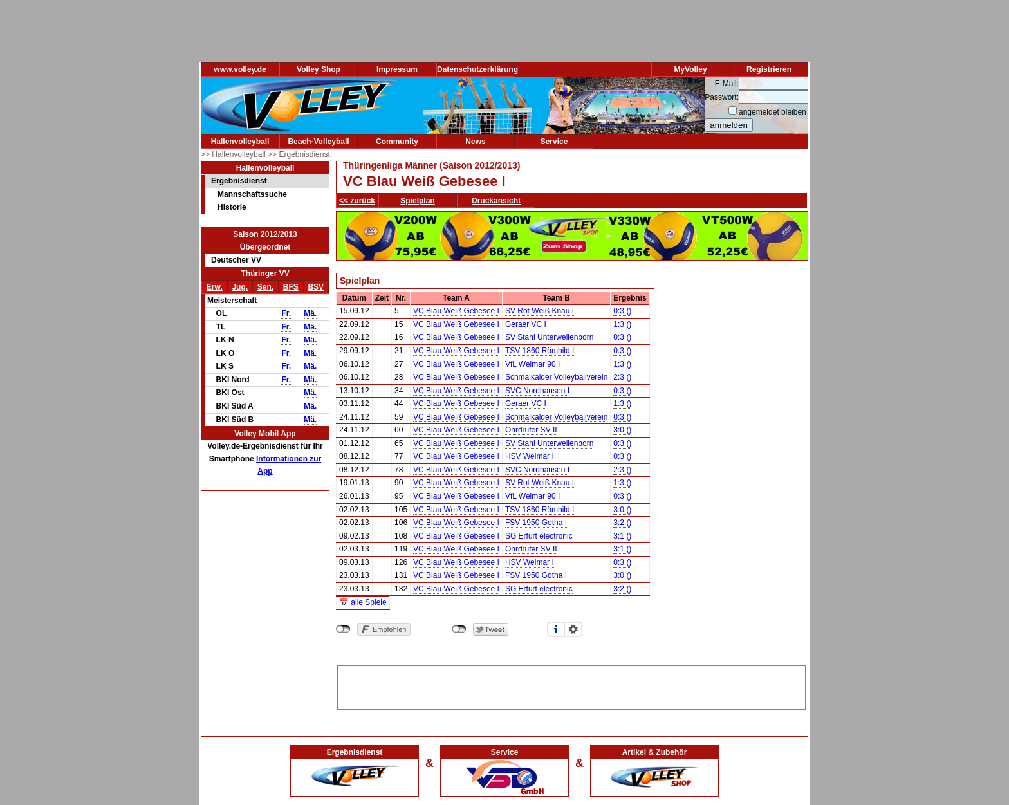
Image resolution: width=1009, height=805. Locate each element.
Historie (232, 207)
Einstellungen (573, 629)
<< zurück (357, 200)
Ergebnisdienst (239, 180)
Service (554, 141)
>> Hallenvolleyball (234, 154)
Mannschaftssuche (252, 194)
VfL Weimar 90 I (532, 364)
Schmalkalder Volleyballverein (556, 377)
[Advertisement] (571, 685)
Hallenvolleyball (240, 141)
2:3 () (622, 377)
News (475, 141)
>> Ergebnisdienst (299, 154)
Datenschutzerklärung (477, 69)
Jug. (240, 286)
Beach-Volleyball (318, 141)
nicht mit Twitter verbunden (459, 629)
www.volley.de (240, 69)
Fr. (286, 313)
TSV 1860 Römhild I (539, 350)
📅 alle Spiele (363, 602)
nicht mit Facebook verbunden (343, 629)
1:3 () (622, 324)
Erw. (215, 286)
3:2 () (622, 522)
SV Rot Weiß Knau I (539, 310)
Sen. (265, 286)
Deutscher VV (236, 259)
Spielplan (417, 200)
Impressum (397, 69)
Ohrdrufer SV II (531, 429)
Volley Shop (318, 69)
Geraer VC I (525, 324)
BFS (291, 286)
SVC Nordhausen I (537, 390)
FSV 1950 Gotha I (536, 522)
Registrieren (768, 69)
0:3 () (622, 310)
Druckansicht (496, 200)
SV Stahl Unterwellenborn (549, 337)
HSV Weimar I (529, 456)
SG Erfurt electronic (539, 536)
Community (397, 141)
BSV (316, 286)
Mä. (310, 313)
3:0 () (622, 429)
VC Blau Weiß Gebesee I (456, 310)
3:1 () (622, 536)
